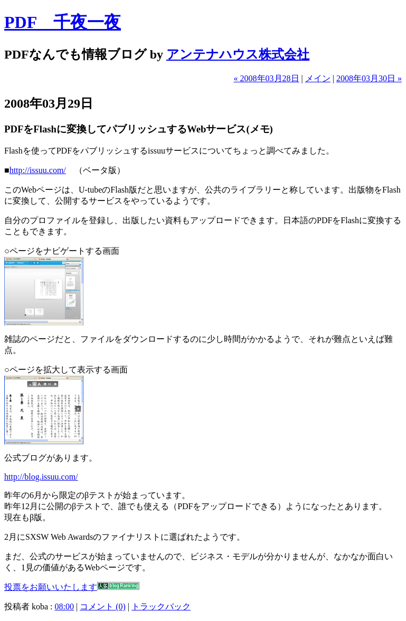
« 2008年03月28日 (266, 78)
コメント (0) (103, 606)
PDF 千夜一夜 (62, 22)
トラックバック (161, 606)
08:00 (64, 606)
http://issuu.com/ (38, 170)
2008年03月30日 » (369, 78)
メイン (318, 78)
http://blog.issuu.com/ (41, 476)
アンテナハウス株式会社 (237, 54)
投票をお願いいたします (50, 586)
